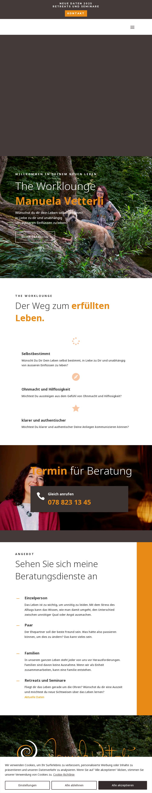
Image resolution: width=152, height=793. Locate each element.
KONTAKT (76, 13)
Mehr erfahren (35, 115)
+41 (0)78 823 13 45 (76, 704)
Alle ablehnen (74, 785)
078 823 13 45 (69, 380)
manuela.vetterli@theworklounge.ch (76, 720)
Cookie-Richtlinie (64, 774)
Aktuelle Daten (34, 576)
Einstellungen (27, 785)
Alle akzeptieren (123, 785)
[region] (76, 775)
